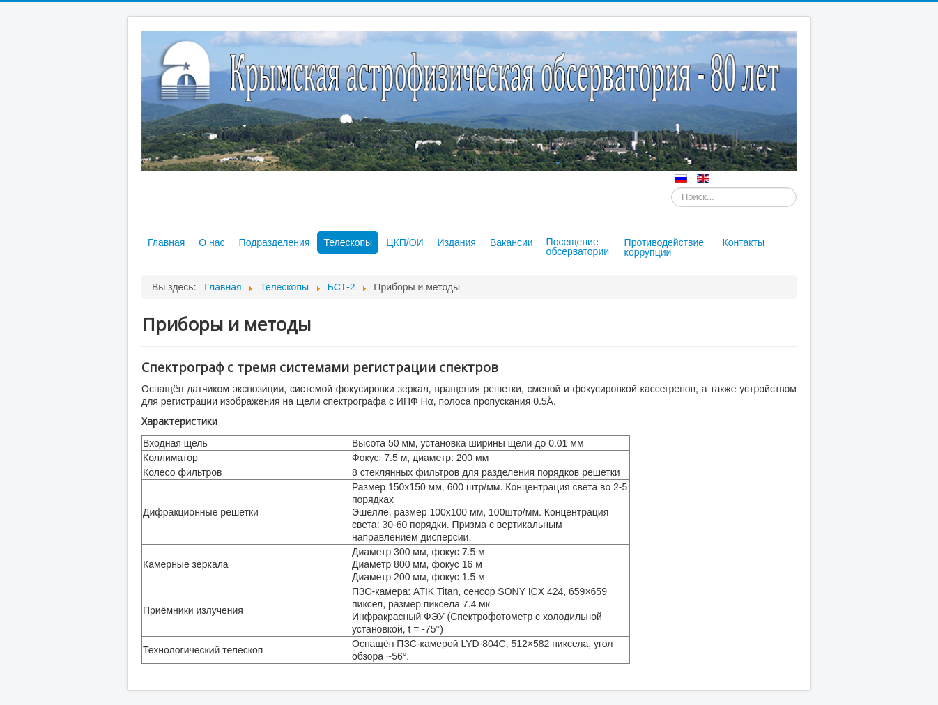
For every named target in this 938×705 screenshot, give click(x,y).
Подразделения (274, 242)
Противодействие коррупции (664, 247)
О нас (211, 242)
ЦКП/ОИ (404, 242)
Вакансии (511, 242)
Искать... (671, 187)
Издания (457, 242)
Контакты (743, 242)
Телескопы (347, 242)
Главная (166, 242)
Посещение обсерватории (577, 246)
